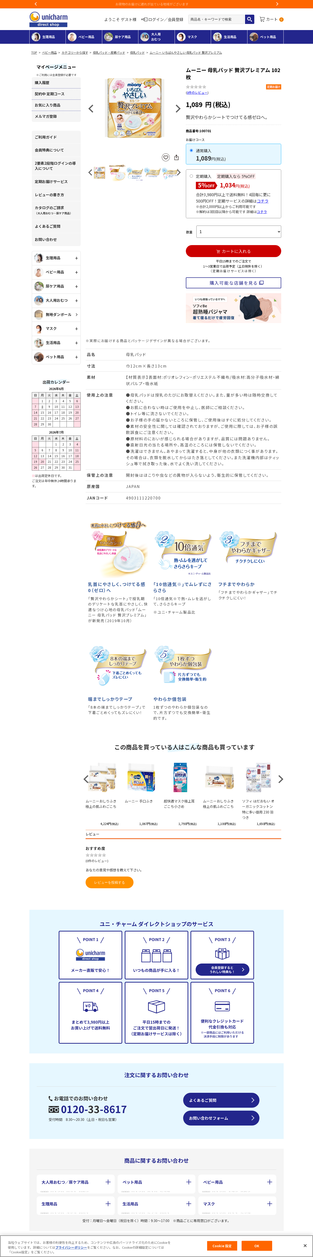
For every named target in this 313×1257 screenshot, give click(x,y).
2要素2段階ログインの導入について (55, 166)
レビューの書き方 (49, 194)
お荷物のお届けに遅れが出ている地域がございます (156, 4)
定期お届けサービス (51, 181)
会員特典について (49, 149)
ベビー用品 (49, 52)
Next (277, 4)
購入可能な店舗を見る (234, 283)
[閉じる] (305, 1245)
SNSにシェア (176, 157)
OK (256, 1245)
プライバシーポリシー (71, 1247)
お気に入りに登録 (166, 157)
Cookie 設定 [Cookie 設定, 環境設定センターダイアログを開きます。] (222, 1245)
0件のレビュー (197, 92)
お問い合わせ (46, 239)
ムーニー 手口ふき (139, 801)
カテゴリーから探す (75, 52)
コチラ (262, 201)
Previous (36, 4)
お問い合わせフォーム (208, 1118)
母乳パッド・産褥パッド (109, 52)
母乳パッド (137, 52)
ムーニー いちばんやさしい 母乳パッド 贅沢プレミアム (186, 52)
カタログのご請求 (53, 210)
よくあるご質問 (47, 226)
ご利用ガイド (46, 137)
